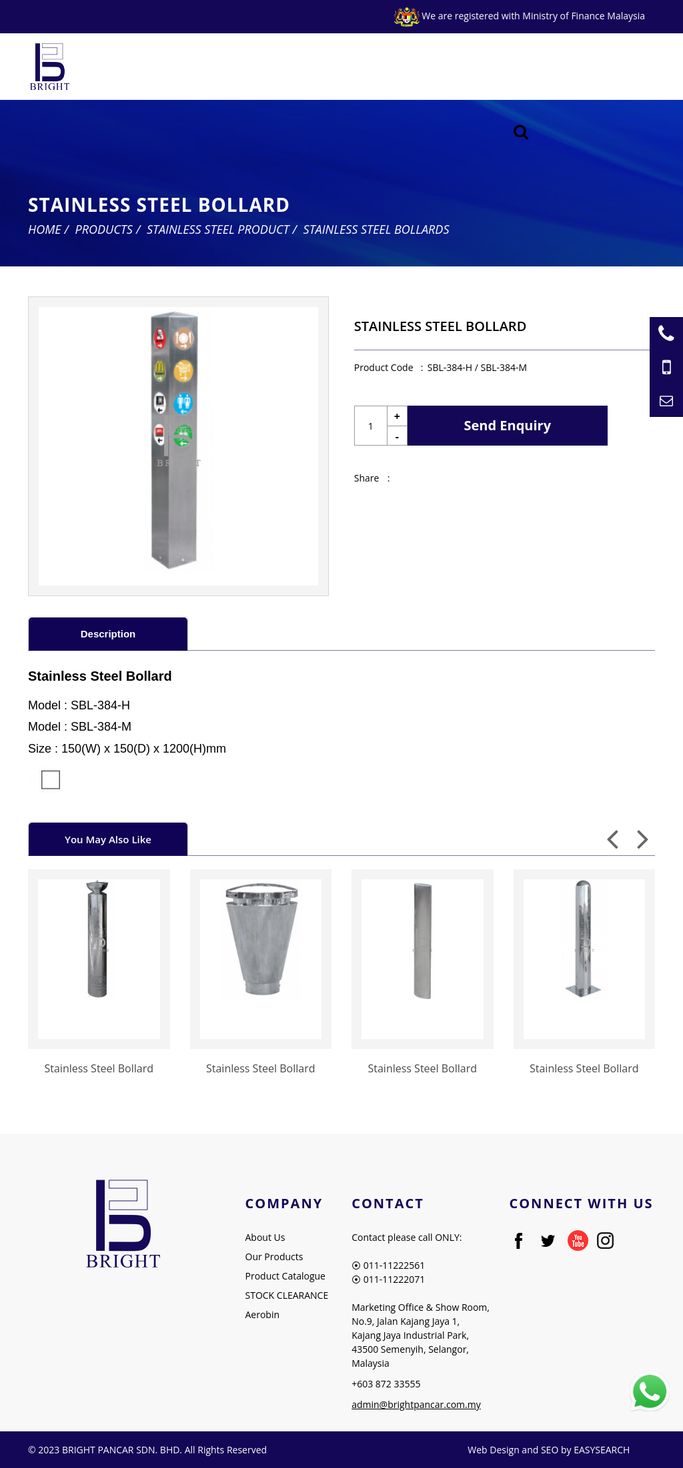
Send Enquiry (508, 425)
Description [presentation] (108, 633)
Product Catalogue (285, 1276)
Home (44, 229)
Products (104, 229)
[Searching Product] (521, 132)
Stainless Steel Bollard (98, 1068)
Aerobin (262, 1314)
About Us (265, 1237)
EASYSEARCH (602, 1449)
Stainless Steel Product (218, 229)
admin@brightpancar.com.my (416, 1404)
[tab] (108, 633)
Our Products (274, 1256)
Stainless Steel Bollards (376, 229)
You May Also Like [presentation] (108, 839)
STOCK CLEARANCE (287, 1295)
